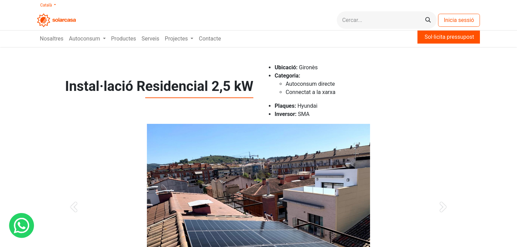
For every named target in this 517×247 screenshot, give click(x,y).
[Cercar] (428, 20)
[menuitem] (51, 39)
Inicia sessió (459, 20)
